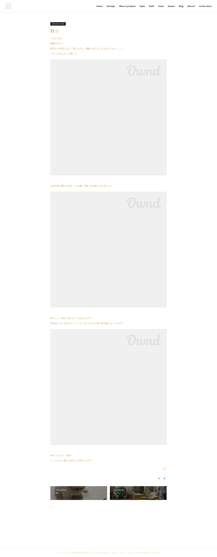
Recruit (191, 6)
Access (171, 6)
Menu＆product (127, 6)
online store (205, 6)
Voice (161, 6)
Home (99, 6)
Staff (151, 6)
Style (142, 6)
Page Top (108, 541)
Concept (111, 6)
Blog (181, 6)
